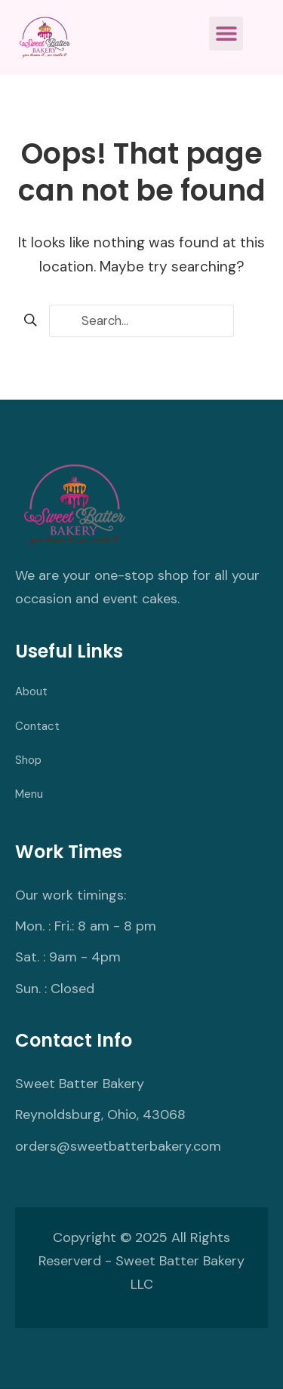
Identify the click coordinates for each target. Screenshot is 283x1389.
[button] (226, 34)
